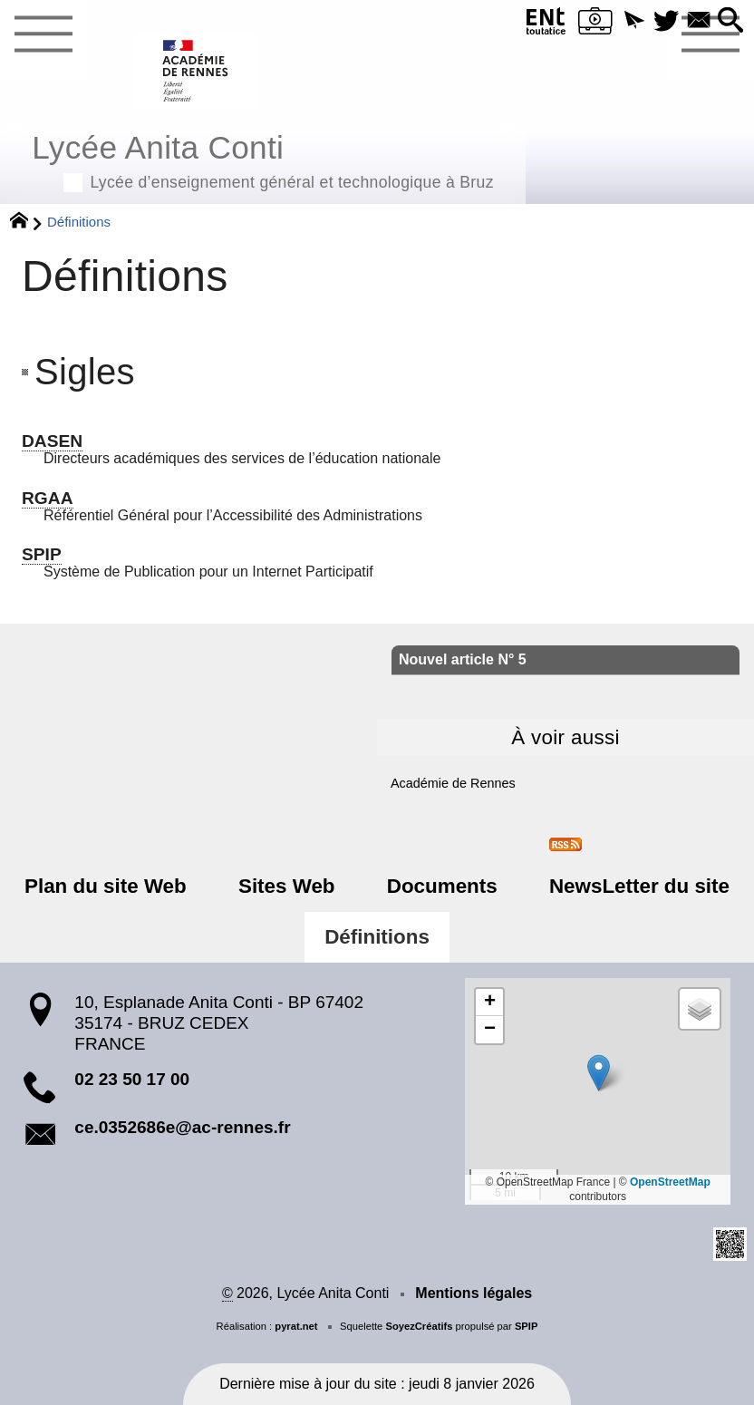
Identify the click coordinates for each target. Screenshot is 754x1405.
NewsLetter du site (631, 886)
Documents (439, 886)
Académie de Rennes (453, 783)
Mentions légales (473, 1293)
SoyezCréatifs (418, 1326)
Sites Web (289, 886)
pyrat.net (296, 1326)
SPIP (526, 1326)
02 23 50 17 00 (131, 1079)
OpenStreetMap (670, 1182)
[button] (630, 21)
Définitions (377, 936)
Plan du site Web (114, 886)
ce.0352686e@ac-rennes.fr (182, 1127)
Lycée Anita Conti (263, 159)
